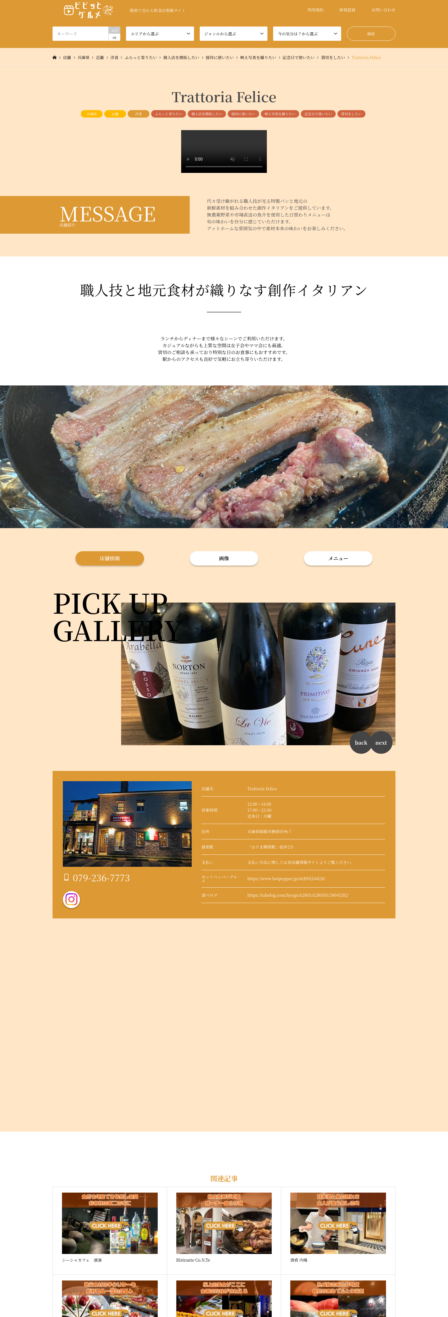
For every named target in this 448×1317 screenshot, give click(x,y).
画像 (224, 558)
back (361, 742)
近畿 (115, 113)
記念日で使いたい (318, 113)
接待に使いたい (243, 113)
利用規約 (315, 10)
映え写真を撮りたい (280, 113)
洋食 (138, 113)
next (381, 742)
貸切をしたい (351, 113)
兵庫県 (92, 113)
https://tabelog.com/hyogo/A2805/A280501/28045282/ (298, 895)
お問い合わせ (383, 10)
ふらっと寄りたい (168, 113)
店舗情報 (110, 558)
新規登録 (347, 10)
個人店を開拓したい (206, 113)
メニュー (338, 558)
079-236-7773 (101, 877)
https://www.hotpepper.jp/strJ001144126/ (286, 878)
